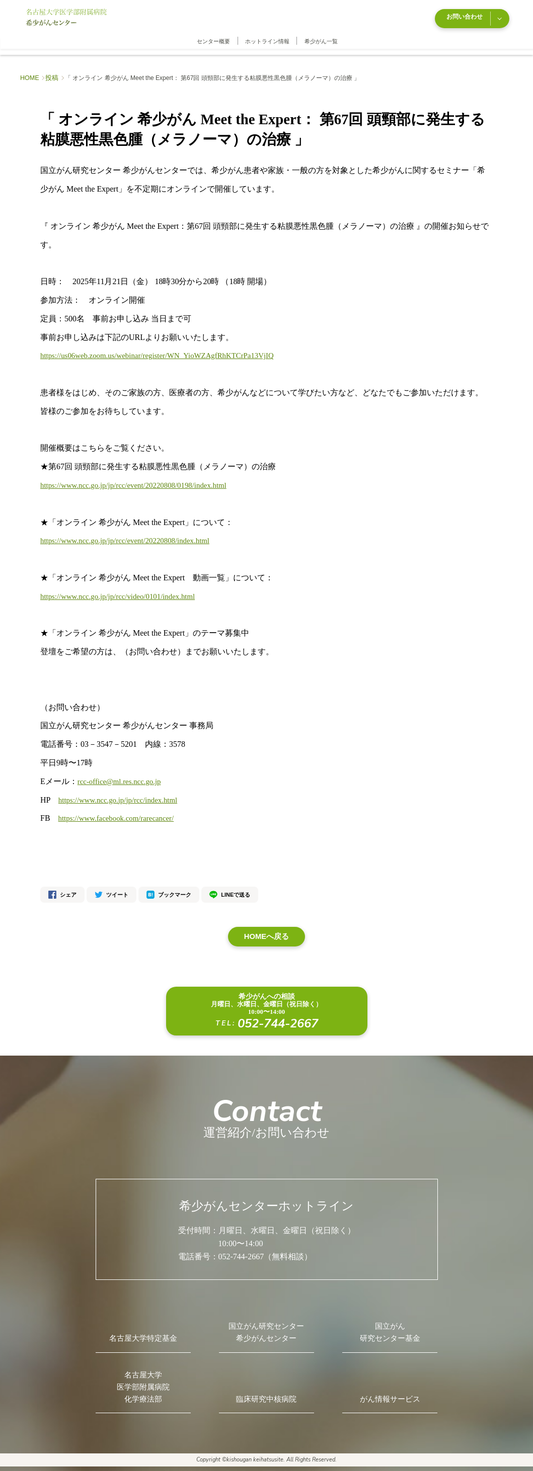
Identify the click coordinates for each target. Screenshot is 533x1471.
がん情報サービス (390, 1401)
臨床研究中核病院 (266, 1401)
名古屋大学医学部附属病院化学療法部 (143, 1387)
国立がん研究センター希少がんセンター (266, 1328)
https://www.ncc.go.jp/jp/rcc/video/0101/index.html (123, 589)
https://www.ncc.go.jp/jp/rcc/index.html (122, 793)
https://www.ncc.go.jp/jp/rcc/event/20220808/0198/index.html (140, 478)
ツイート (111, 888)
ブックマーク (168, 888)
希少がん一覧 (321, 35)
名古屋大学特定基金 (143, 1335)
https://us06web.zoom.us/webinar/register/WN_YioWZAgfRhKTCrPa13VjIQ (166, 348)
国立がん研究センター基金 (390, 1328)
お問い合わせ (475, 14)
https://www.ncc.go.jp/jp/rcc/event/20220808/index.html (131, 534)
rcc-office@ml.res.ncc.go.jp (123, 774)
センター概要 (213, 35)
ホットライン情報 (267, 35)
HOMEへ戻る (267, 930)
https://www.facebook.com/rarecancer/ (120, 811)
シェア (62, 888)
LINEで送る (229, 888)
